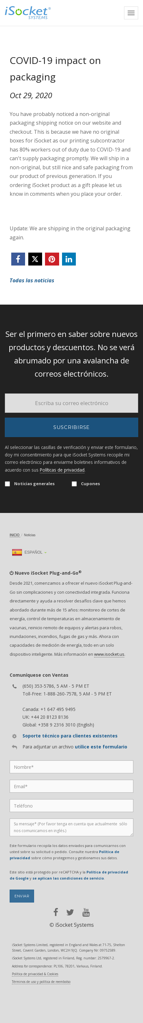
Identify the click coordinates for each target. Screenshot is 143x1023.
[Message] (71, 827)
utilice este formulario (101, 747)
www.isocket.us (109, 654)
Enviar (21, 896)
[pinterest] (52, 259)
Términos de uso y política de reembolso (41, 981)
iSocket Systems (74, 924)
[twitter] (35, 259)
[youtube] (86, 912)
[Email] (71, 403)
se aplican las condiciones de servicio (68, 878)
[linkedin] (69, 259)
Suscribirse (71, 427)
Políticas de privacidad (62, 470)
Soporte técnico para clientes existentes (70, 736)
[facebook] (18, 259)
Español (27, 552)
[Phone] (71, 805)
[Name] (71, 766)
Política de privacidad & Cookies (35, 974)
